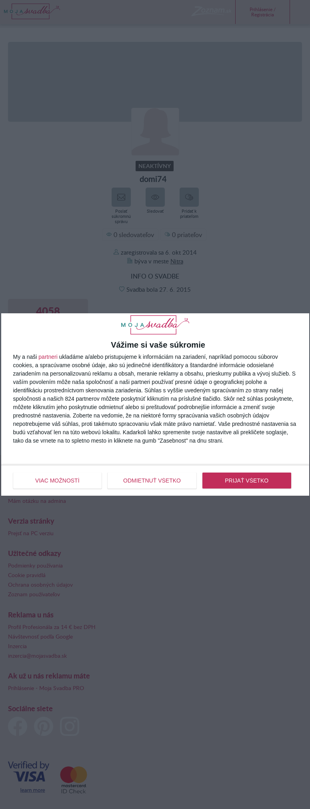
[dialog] (155, 404)
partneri (47, 357)
